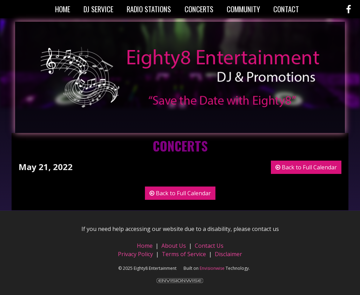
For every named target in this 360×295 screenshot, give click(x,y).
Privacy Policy (135, 254)
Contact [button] (286, 8)
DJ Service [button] (98, 8)
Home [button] (62, 8)
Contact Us (209, 246)
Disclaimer (228, 254)
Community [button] (243, 8)
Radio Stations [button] (149, 8)
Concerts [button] (199, 8)
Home (145, 246)
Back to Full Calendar (306, 167)
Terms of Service (184, 254)
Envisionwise (212, 268)
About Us (173, 246)
